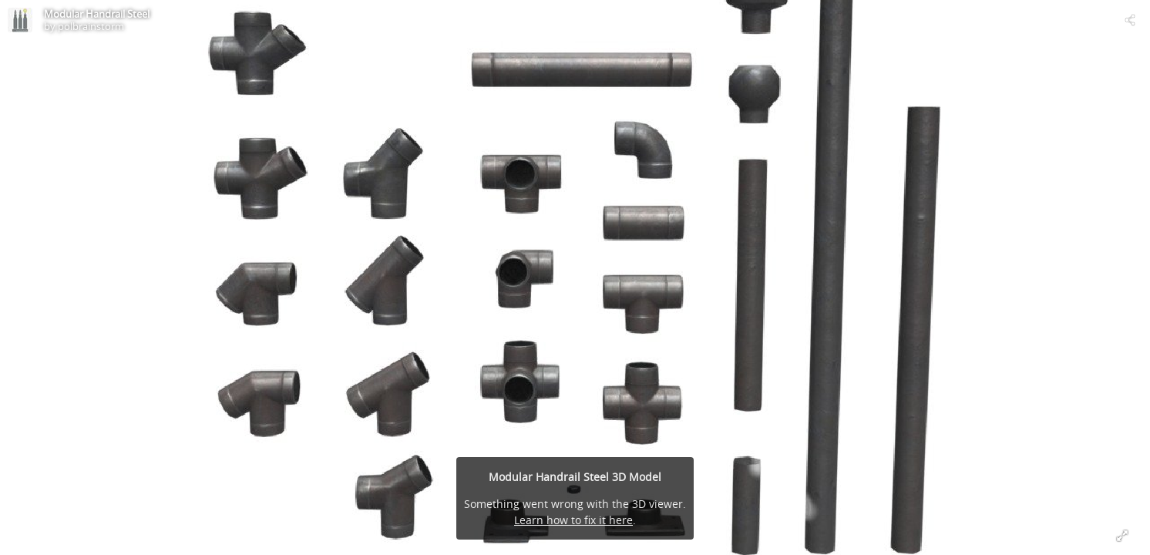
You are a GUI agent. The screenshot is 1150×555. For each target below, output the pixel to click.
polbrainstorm (91, 26)
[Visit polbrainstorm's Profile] (20, 20)
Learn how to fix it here (573, 520)
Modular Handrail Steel (97, 14)
